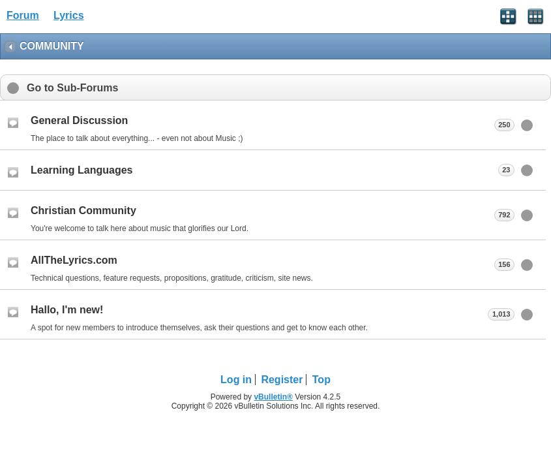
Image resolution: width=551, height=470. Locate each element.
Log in (236, 379)
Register (282, 379)
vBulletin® (273, 396)
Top (321, 379)
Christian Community (83, 210)
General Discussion (79, 120)
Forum (23, 15)
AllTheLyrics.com (74, 260)
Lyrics (68, 15)
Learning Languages (81, 170)
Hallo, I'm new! (67, 309)
